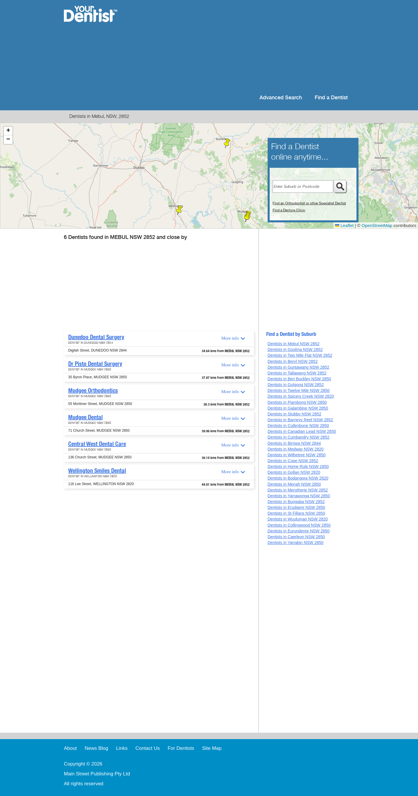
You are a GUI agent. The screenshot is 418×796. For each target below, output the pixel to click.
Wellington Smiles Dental (97, 470)
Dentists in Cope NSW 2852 (293, 460)
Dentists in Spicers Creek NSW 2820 (301, 396)
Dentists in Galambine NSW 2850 (298, 408)
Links (122, 748)
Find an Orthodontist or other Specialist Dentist (309, 203)
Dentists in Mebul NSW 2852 (294, 343)
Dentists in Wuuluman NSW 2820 (298, 519)
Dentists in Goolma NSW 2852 (295, 349)
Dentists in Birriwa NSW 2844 (294, 443)
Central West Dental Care (97, 443)
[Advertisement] (246, 46)
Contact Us (147, 748)
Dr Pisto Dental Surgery (95, 363)
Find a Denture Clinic (289, 210)
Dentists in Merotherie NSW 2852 (298, 490)
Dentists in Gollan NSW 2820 (294, 472)
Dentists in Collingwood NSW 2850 (299, 525)
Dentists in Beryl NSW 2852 (293, 361)
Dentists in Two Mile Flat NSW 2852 (300, 355)
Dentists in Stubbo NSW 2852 (294, 414)
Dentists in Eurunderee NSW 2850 (299, 531)
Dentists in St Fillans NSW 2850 (296, 513)
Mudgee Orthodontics (93, 390)
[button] (227, 143)
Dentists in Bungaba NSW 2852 (296, 501)
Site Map (211, 748)
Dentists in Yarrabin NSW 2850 (295, 542)
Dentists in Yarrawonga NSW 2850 (299, 496)
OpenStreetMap (377, 225)
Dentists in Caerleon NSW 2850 (296, 536)
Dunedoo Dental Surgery (96, 337)
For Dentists (180, 748)
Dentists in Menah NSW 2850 (294, 484)
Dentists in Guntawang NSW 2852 (298, 367)
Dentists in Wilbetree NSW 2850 (297, 455)
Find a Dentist (331, 97)
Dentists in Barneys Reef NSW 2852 (300, 419)
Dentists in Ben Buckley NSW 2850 (299, 379)
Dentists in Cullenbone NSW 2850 (298, 425)
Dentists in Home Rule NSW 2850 (298, 466)
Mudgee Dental (85, 417)
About (70, 748)
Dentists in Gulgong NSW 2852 (296, 384)
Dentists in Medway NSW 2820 (296, 449)
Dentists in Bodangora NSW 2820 (298, 478)
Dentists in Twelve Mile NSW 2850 (299, 390)
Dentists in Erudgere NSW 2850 (296, 507)
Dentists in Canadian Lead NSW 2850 (302, 431)
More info (230, 338)
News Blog (96, 748)
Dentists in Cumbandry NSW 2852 (298, 437)
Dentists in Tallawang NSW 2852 (297, 373)
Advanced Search (281, 97)
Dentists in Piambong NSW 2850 (297, 402)
